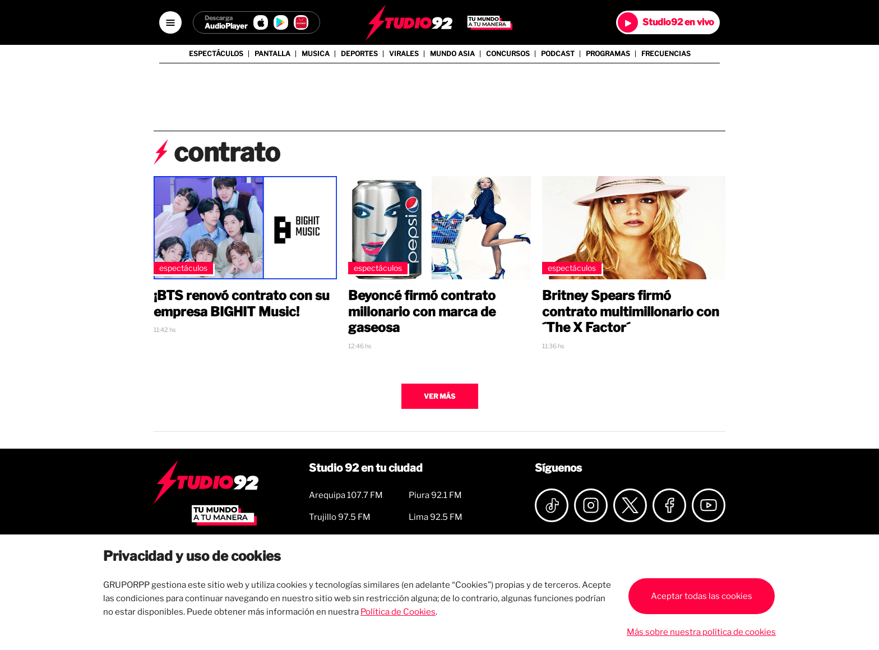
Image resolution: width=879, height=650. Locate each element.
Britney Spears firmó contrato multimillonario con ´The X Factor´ (630, 312)
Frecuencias (666, 53)
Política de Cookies (398, 612)
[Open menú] (170, 22)
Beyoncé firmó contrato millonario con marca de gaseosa (422, 312)
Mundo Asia (452, 53)
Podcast (558, 53)
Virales (404, 53)
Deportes (359, 53)
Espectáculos (216, 53)
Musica (316, 53)
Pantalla (272, 53)
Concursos (508, 53)
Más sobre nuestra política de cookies (701, 632)
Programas (608, 53)
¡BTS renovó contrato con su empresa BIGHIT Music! (242, 304)
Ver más (439, 396)
